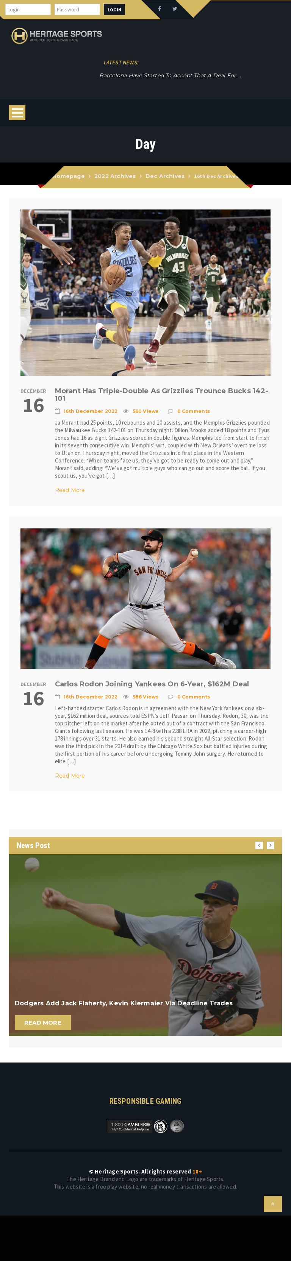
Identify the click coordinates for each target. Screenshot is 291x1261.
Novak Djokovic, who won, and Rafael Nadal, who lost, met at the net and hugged (162, 75)
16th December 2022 (91, 411)
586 (146, 697)
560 (146, 411)
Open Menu (17, 112)
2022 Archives (115, 176)
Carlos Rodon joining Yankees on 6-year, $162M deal (152, 684)
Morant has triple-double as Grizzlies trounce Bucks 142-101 (161, 395)
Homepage (68, 176)
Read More (70, 490)
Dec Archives (165, 176)
